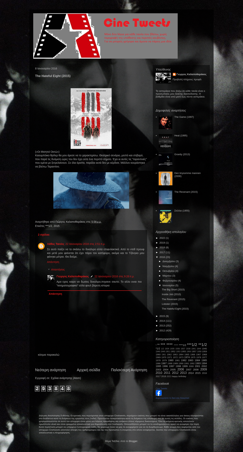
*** (163, 344)
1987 (164, 363)
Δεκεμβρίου (169, 261)
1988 (169, 363)
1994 (204, 363)
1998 (178, 366)
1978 (158, 360)
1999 (185, 366)
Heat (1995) (180, 135)
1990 (181, 363)
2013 (162, 325)
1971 (169, 357)
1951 (168, 352)
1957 (194, 351)
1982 (184, 360)
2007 (188, 369)
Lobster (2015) (170, 304)
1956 (189, 352)
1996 (165, 366)
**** (169, 344)
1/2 (162, 349)
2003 (158, 369)
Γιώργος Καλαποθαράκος (70, 221)
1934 (167, 349)
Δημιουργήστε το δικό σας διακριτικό (172, 398)
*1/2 (158, 348)
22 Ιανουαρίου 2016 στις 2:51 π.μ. (85, 243)
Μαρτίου (167, 275)
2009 (203, 369)
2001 (197, 366)
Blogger (133, 441)
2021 (169, 376)
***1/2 (48, 225)
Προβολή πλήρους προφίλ (187, 79)
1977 (204, 357)
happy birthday (179, 376)
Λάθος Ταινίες (55, 243)
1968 (204, 354)
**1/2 (202, 344)
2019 (162, 242)
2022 (162, 238)
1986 (158, 363)
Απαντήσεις (58, 269)
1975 (193, 357)
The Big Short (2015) (173, 289)
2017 (162, 252)
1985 (204, 360)
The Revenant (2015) (186, 191)
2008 (196, 369)
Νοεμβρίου (169, 266)
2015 (56, 225)
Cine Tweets (161, 388)
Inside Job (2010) (171, 294)
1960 (158, 354)
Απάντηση (53, 261)
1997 (171, 366)
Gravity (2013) (182, 154)
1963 (175, 354)
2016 (162, 257)
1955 (183, 351)
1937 (183, 349)
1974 (187, 357)
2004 (165, 369)
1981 (177, 360)
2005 (173, 369)
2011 (167, 372)
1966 (192, 354)
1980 (171, 360)
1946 (158, 352)
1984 (197, 360)
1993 (198, 363)
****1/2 (182, 345)
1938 (188, 349)
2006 (180, 369)
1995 (158, 366)
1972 (175, 357)
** (158, 345)
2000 (191, 366)
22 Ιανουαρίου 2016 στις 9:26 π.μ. (114, 276)
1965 (186, 354)
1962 (169, 354)
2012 (162, 330)
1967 (198, 354)
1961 (164, 355)
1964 (180, 354)
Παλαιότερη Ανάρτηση (129, 370)
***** (176, 345)
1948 (163, 352)
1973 (180, 357)
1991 (186, 363)
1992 (192, 363)
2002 (204, 366)
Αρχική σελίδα (88, 370)
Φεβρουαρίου (170, 280)
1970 (163, 357)
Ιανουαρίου (169, 285)
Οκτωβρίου (169, 271)
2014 (162, 320)
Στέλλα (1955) (181, 210)
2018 (162, 247)
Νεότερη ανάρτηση (50, 370)
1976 (198, 357)
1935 (172, 349)
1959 (204, 351)
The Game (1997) (184, 117)
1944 (199, 349)
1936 (177, 349)
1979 (164, 360)
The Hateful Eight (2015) (175, 308)
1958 (199, 352)
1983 (190, 360)
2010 (159, 372)
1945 (204, 348)
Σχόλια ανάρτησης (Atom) (66, 378)
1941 (193, 349)
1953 (178, 352)
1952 (172, 351)
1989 (175, 363)
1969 (158, 357)
